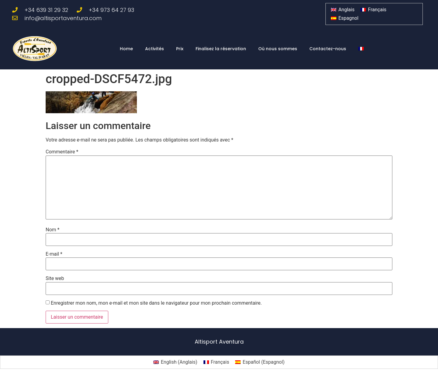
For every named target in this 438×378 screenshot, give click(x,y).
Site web (55, 278)
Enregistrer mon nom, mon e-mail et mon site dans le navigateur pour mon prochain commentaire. (156, 303)
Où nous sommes (277, 49)
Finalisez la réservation (221, 49)
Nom (52, 229)
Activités (154, 49)
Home (126, 49)
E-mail (54, 254)
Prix (179, 49)
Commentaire (62, 151)
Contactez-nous (327, 49)
